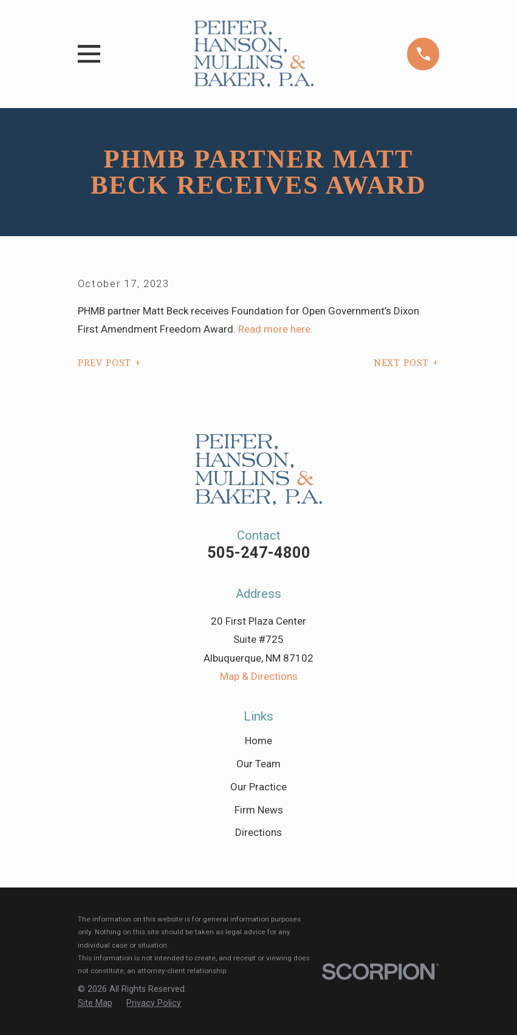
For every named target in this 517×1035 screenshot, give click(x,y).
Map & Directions (259, 676)
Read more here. (274, 329)
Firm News (259, 810)
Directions (258, 832)
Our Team (258, 764)
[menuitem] (95, 1003)
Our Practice (258, 787)
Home (258, 741)
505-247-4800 (258, 552)
